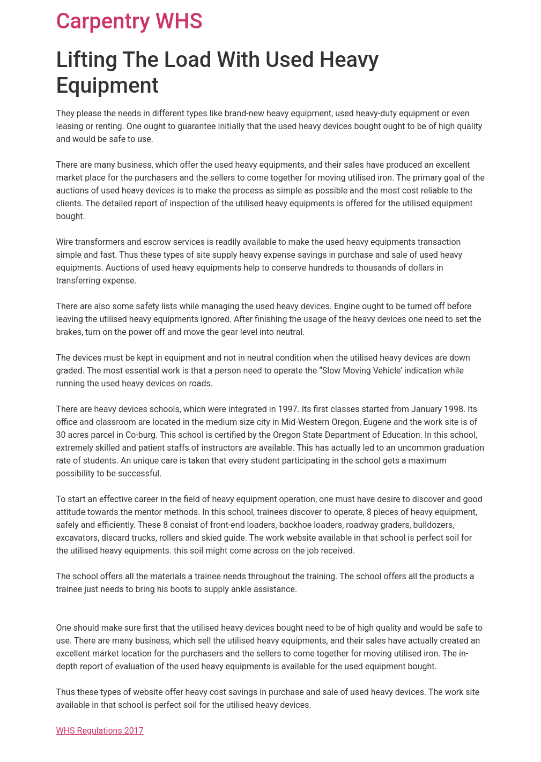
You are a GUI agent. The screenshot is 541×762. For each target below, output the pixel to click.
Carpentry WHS (129, 21)
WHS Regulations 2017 (100, 731)
